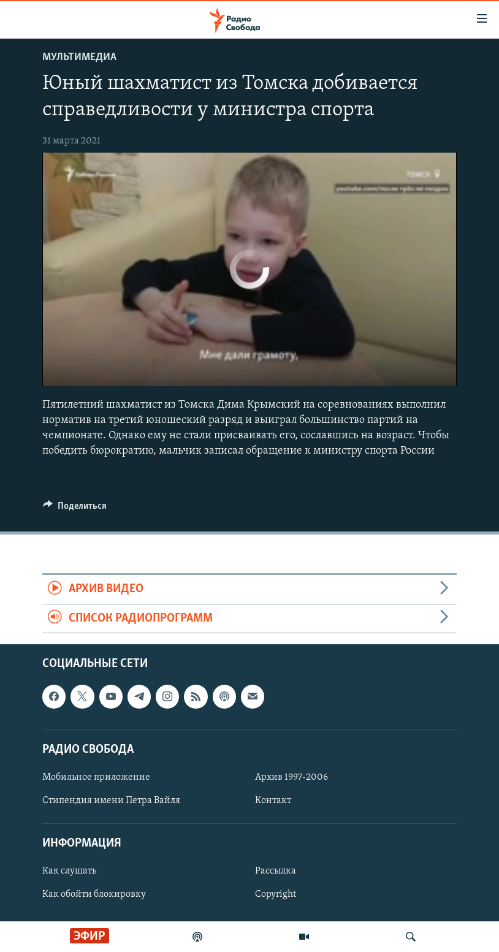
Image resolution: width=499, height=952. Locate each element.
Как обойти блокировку (94, 894)
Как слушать (69, 871)
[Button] (75, 508)
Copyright (275, 894)
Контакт (273, 800)
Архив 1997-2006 (291, 777)
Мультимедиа (79, 57)
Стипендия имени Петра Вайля (111, 800)
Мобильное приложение (96, 777)
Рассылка (275, 871)
